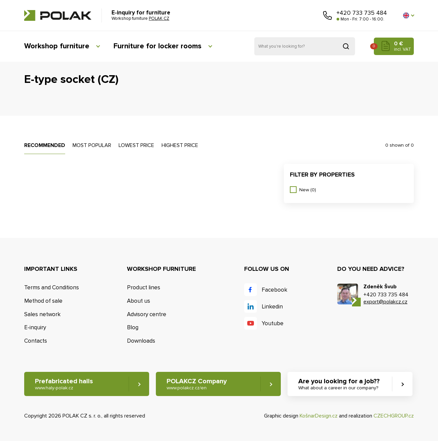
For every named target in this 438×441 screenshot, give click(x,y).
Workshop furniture (56, 46)
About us (138, 300)
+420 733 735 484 (362, 13)
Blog (132, 327)
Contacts (35, 340)
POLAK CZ (57, 15)
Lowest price (136, 145)
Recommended (44, 145)
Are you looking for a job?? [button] (339, 384)
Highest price (180, 145)
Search (346, 46)
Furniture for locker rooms (158, 46)
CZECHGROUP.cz (394, 415)
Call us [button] (327, 15)
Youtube (272, 323)
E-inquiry (35, 327)
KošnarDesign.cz (319, 415)
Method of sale (43, 300)
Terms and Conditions (51, 287)
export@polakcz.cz (385, 301)
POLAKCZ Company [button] (197, 384)
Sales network (42, 314)
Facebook (274, 289)
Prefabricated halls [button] (64, 384)
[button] (408, 15)
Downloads (141, 340)
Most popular (92, 145)
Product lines (143, 287)
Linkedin (272, 306)
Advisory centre (146, 314)
